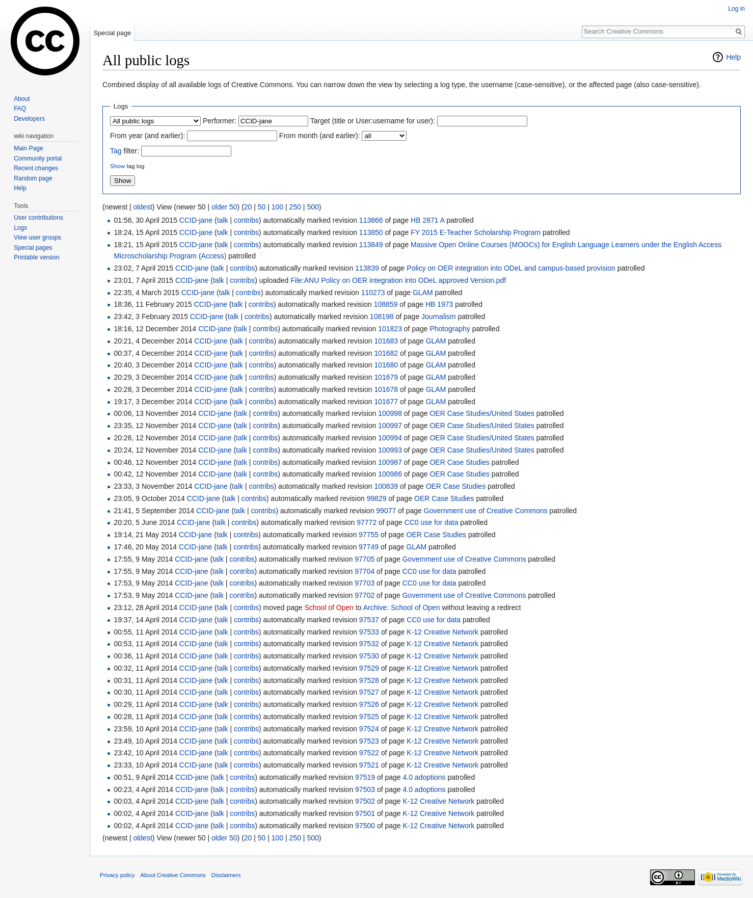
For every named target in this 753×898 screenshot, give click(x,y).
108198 (382, 316)
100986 (390, 474)
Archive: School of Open (401, 607)
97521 (369, 765)
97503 (365, 789)
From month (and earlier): (319, 135)
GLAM (423, 292)
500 (312, 207)
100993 (390, 450)
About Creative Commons (173, 875)
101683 (386, 341)
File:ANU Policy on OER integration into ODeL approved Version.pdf (398, 280)
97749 (369, 547)
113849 (371, 245)
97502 (365, 801)
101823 (390, 329)
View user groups (37, 237)
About (22, 98)
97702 (364, 595)
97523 (369, 741)
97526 (369, 704)
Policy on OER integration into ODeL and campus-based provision (511, 268)
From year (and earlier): (147, 135)
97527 (369, 692)
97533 (369, 632)
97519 (365, 777)
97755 (369, 535)
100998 (390, 413)
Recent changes (36, 168)
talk (222, 220)
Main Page (28, 148)
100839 (386, 486)
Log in (736, 8)
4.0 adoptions (424, 777)
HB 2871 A (427, 220)
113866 (371, 220)
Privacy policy (117, 875)
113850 (371, 232)
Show (117, 166)
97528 (369, 680)
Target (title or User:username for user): (372, 121)
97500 (365, 826)
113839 (367, 268)
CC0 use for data (432, 522)
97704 (364, 571)
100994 (390, 438)
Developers (29, 118)
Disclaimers (226, 875)
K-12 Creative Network (442, 632)
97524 (369, 729)
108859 (386, 304)
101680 (386, 365)
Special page (112, 33)
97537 (369, 620)
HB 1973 (439, 304)
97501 (365, 813)
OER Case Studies (459, 462)
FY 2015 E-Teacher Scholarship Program (476, 232)
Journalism (438, 316)
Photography (449, 329)
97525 (369, 716)
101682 (386, 353)
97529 (369, 668)
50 (262, 207)
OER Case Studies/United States (481, 413)
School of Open (329, 607)
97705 (364, 559)
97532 (369, 644)
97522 (369, 753)
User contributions (38, 217)
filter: (124, 151)
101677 (386, 402)
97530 (369, 656)
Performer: (219, 121)
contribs (246, 220)
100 (277, 207)
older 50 (224, 207)
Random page (33, 178)
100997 (390, 425)
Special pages (33, 247)
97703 (364, 583)
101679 (386, 377)
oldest (142, 207)
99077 (386, 511)
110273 (373, 292)
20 (248, 207)
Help (733, 57)
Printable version (36, 257)
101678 (386, 389)
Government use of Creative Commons (486, 511)
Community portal (38, 158)
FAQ (20, 108)
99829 (377, 498)
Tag (116, 151)
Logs (20, 227)
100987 (390, 462)
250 (295, 207)
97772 (366, 522)
